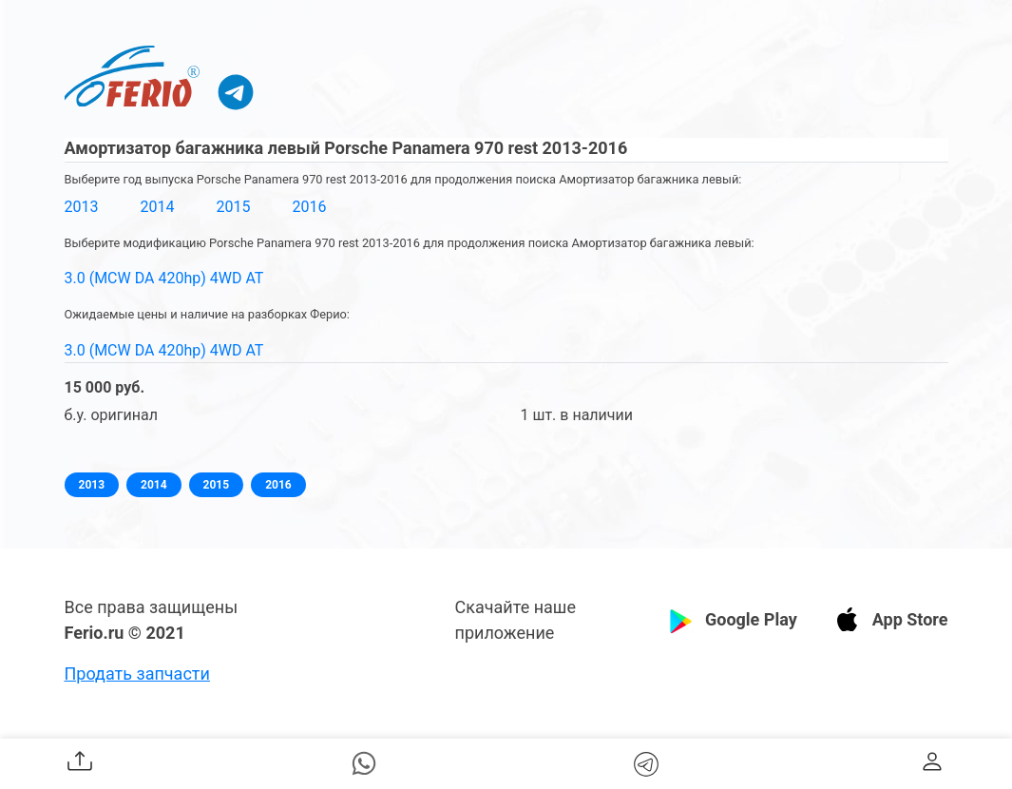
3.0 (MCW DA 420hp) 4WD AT (164, 278)
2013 (82, 207)
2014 (157, 207)
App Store (910, 619)
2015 (233, 207)
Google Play (751, 619)
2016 (309, 207)
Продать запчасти (137, 673)
